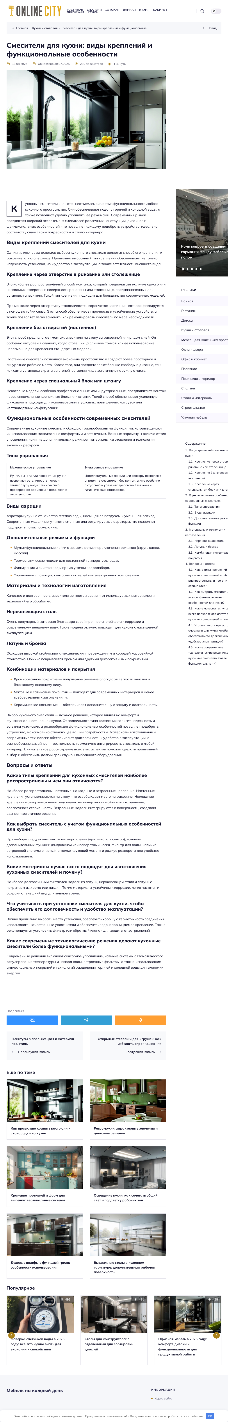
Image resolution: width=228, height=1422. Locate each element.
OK (210, 1416)
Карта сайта (163, 1398)
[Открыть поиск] (202, 11)
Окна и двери (192, 349)
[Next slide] (216, 1335)
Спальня (188, 388)
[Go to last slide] (11, 1335)
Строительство (193, 407)
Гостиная (188, 311)
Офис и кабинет (194, 359)
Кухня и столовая (195, 330)
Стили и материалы (196, 398)
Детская (187, 320)
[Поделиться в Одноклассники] (140, 1020)
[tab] (183, 269)
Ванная (187, 301)
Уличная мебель (194, 417)
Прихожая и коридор (198, 379)
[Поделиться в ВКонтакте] (32, 1020)
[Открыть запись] (45, 1109)
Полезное (189, 369)
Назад (212, 28)
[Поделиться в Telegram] (86, 1020)
